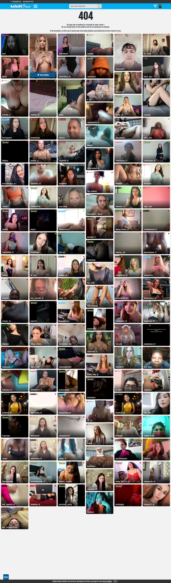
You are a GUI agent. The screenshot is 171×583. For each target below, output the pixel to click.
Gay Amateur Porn (28, 2)
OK (115, 581)
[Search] (99, 6)
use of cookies (107, 581)
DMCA (6, 577)
